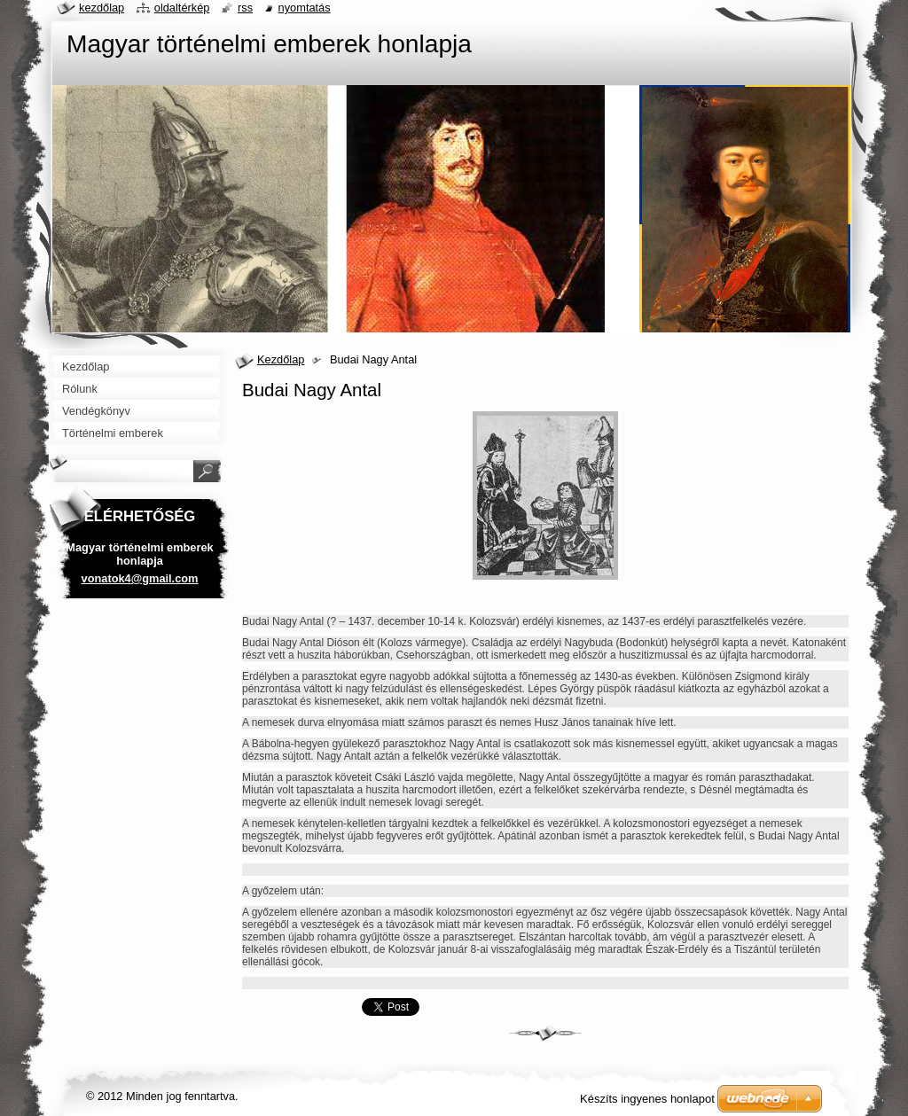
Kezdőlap (280, 359)
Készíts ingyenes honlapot (647, 1098)
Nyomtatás (304, 7)
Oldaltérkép (182, 7)
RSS (245, 7)
